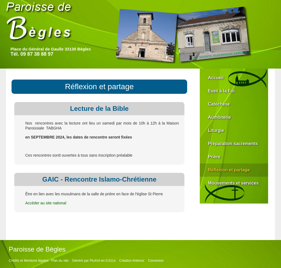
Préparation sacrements (233, 143)
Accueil (216, 77)
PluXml (95, 261)
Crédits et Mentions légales (29, 261)
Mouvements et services (233, 183)
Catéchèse (219, 104)
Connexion (156, 261)
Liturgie (216, 130)
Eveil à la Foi (221, 91)
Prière (214, 156)
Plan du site (60, 261)
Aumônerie (219, 117)
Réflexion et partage (229, 170)
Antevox (138, 261)
